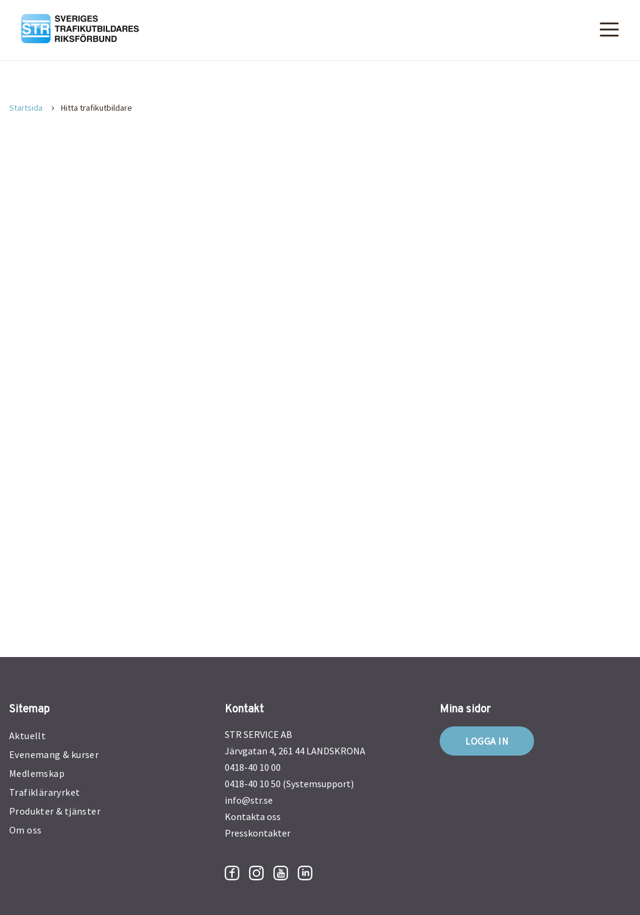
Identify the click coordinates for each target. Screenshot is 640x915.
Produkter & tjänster (54, 811)
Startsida (26, 107)
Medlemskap (37, 773)
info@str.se (249, 800)
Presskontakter (257, 833)
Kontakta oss (253, 816)
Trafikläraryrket (44, 792)
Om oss (25, 830)
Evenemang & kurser (54, 754)
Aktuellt (27, 735)
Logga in (486, 741)
